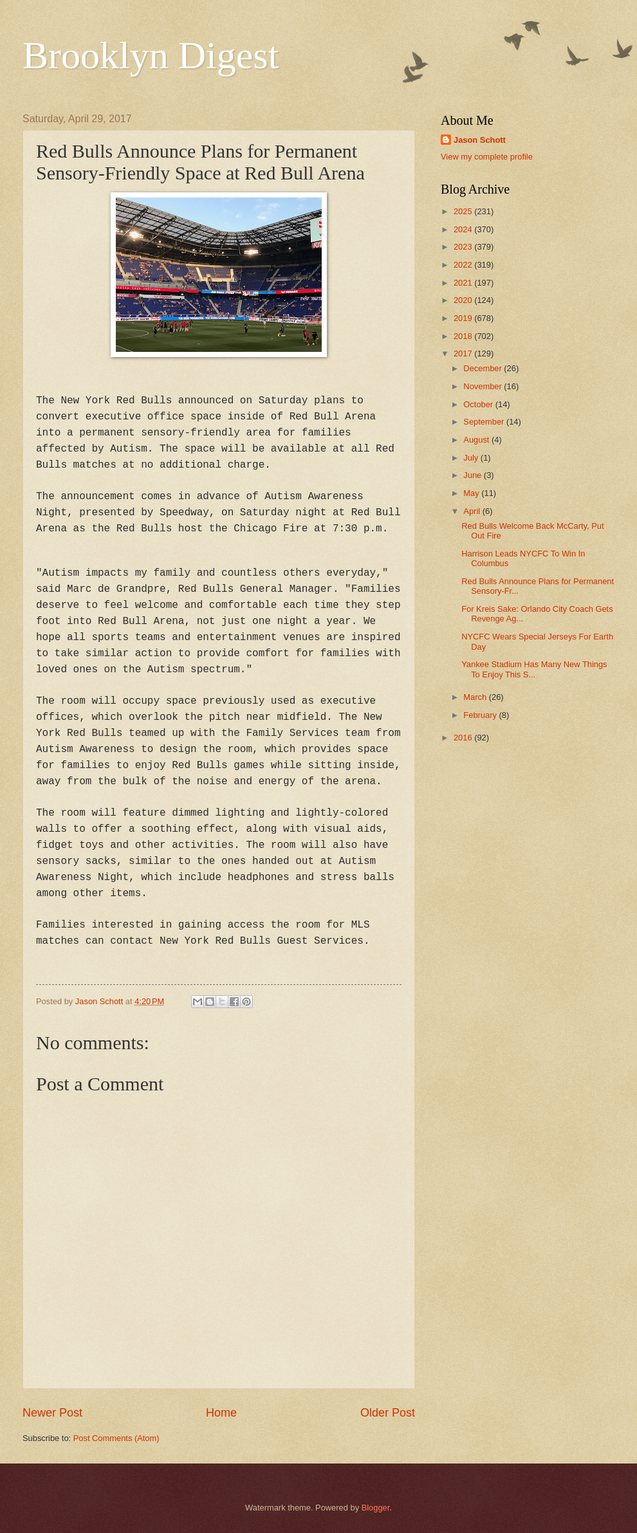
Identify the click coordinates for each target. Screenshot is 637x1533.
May (472, 493)
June (473, 475)
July (471, 458)
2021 (464, 283)
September (484, 422)
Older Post (387, 1412)
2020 (464, 300)
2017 (464, 353)
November (483, 386)
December (483, 368)
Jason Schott (480, 140)
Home (221, 1412)
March (475, 697)
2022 (464, 265)
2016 (464, 737)
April (472, 511)
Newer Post (52, 1412)
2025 (464, 211)
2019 (464, 318)
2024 (464, 229)
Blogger (376, 1507)
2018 (464, 336)
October (479, 404)
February (481, 715)
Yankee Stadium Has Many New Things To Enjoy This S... (534, 669)
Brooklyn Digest (151, 55)
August (477, 440)
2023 (464, 247)
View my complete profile (487, 156)
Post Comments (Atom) (116, 1438)
